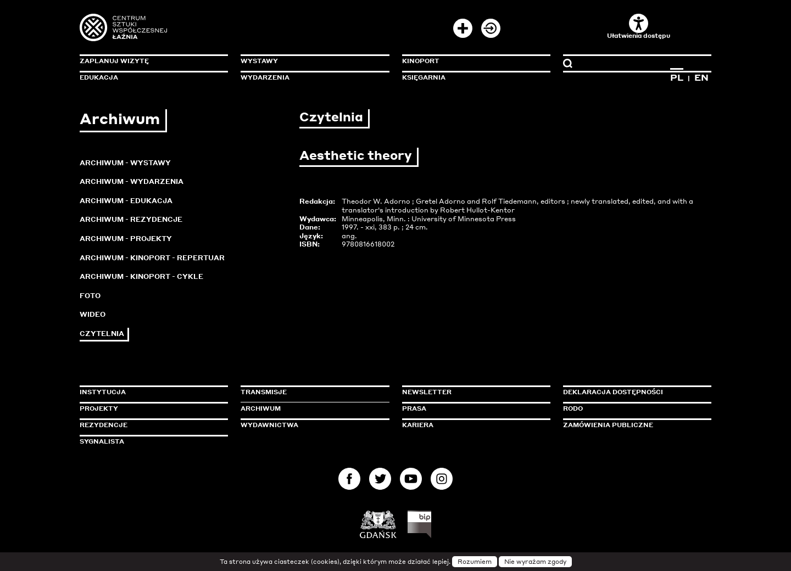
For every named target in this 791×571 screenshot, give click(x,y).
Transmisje (310, 392)
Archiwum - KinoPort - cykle (141, 276)
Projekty (99, 408)
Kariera (417, 425)
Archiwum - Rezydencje (131, 219)
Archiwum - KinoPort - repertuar (152, 258)
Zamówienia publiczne (633, 425)
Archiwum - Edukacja (126, 201)
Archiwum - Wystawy (125, 163)
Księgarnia (423, 77)
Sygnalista (102, 441)
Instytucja (103, 392)
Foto (90, 296)
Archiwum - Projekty (126, 238)
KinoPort (420, 61)
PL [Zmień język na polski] (676, 77)
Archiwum (261, 408)
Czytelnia (102, 333)
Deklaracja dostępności (613, 392)
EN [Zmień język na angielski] (701, 77)
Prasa (414, 408)
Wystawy (259, 61)
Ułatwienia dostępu (638, 27)
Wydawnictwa (269, 425)
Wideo (92, 314)
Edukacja (99, 77)
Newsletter (427, 392)
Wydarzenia (265, 77)
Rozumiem (475, 562)
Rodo (573, 408)
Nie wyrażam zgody (535, 562)
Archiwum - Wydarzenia (131, 181)
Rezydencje (103, 425)
